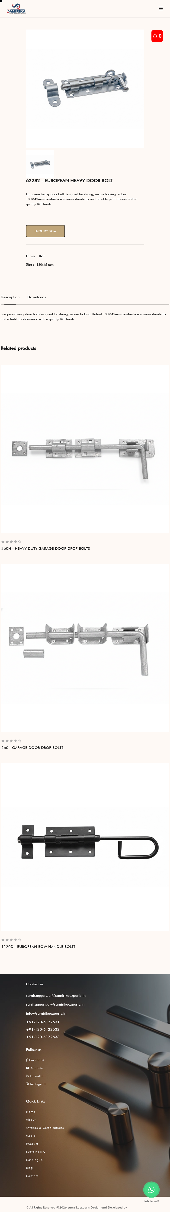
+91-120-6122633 (43, 1037)
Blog (29, 1167)
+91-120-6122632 (43, 1029)
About (31, 1119)
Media (31, 1135)
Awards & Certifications (45, 1127)
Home (30, 1111)
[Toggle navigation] (160, 8)
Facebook (35, 1060)
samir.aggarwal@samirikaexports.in (56, 995)
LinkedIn (35, 1076)
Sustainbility (35, 1151)
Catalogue (34, 1160)
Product (32, 1144)
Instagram (36, 1084)
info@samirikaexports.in (46, 1013)
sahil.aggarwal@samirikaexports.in (55, 1004)
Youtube (35, 1068)
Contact (32, 1176)
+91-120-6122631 (43, 1022)
